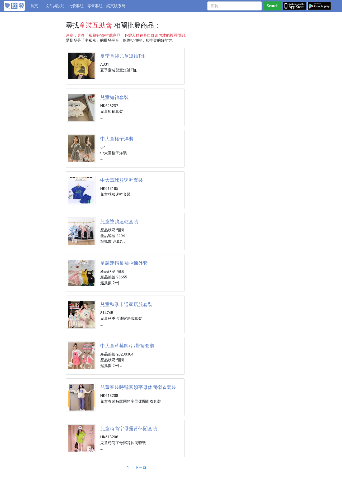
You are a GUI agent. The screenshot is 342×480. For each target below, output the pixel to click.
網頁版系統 (115, 6)
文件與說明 (55, 6)
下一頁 (140, 467)
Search (272, 6)
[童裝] (234, 5)
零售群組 (95, 6)
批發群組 (76, 6)
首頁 (37, 5)
